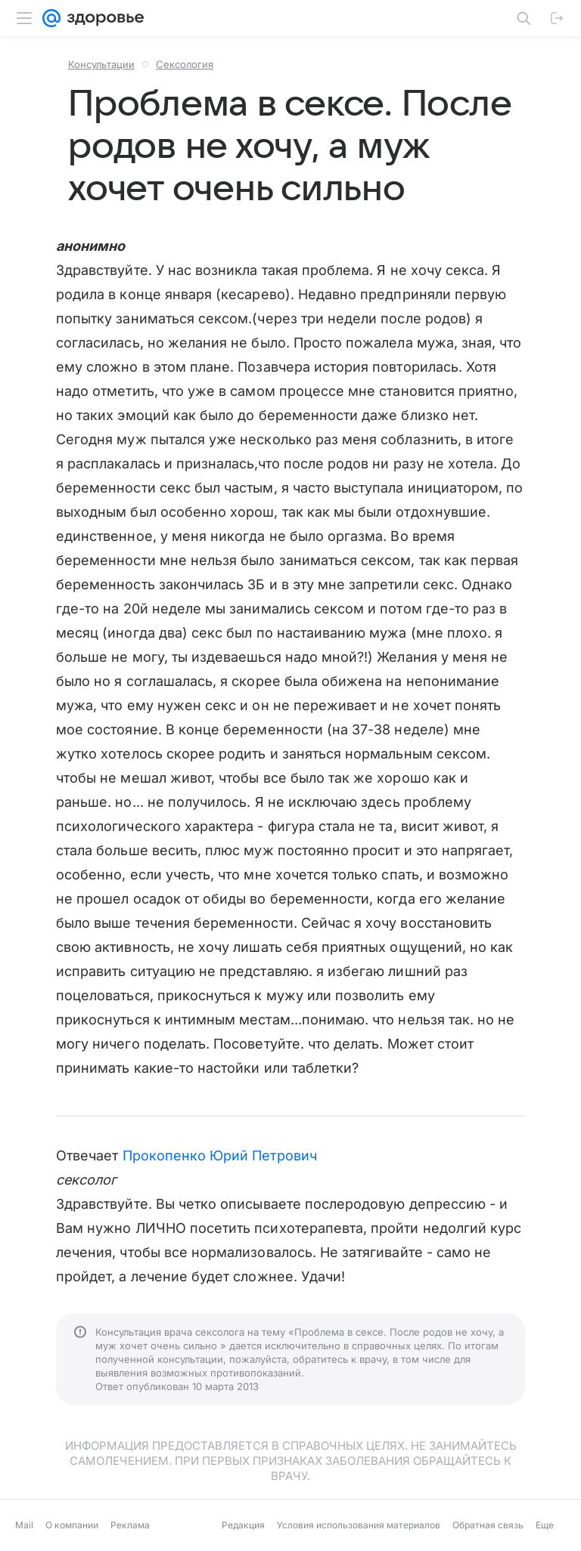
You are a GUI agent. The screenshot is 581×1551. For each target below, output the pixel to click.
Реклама (130, 1525)
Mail (24, 1525)
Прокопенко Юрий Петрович (220, 1155)
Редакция (243, 1525)
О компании (71, 1525)
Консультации (101, 64)
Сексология (184, 64)
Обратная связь (488, 1525)
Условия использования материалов (358, 1525)
